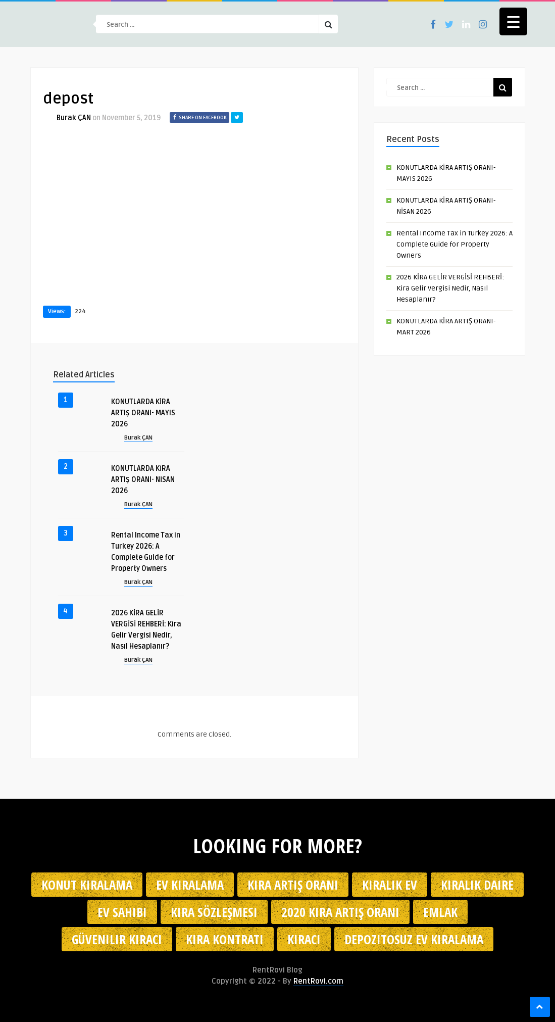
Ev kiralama (190, 884)
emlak (440, 911)
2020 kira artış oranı (340, 911)
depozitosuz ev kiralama (413, 939)
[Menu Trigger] (513, 21)
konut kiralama (86, 884)
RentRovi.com (318, 981)
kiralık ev (389, 884)
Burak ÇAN (74, 118)
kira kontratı (225, 939)
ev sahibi (122, 911)
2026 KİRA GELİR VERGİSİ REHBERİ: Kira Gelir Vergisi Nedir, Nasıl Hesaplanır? (450, 288)
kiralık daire (477, 884)
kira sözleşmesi (214, 911)
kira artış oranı (292, 884)
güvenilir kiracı (117, 939)
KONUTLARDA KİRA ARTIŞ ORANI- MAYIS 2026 (143, 413)
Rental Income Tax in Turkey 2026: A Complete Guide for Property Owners (454, 244)
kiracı (304, 939)
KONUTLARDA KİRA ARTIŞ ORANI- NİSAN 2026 (143, 479)
